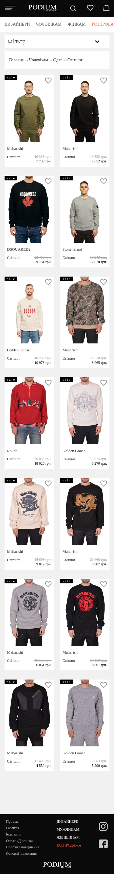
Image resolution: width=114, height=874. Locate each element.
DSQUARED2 (18, 249)
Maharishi (15, 148)
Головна (16, 60)
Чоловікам (38, 60)
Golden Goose (18, 350)
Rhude (12, 450)
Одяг (57, 60)
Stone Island (72, 249)
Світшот (75, 60)
